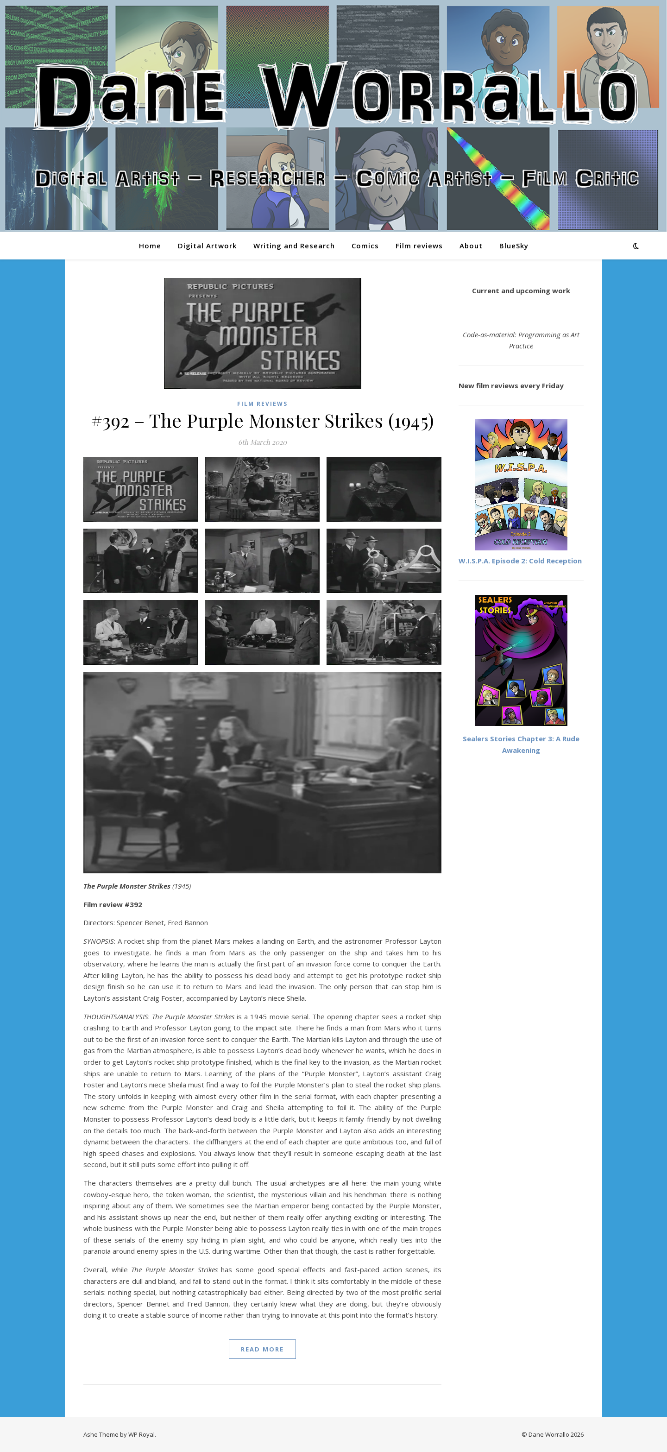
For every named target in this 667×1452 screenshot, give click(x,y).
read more (262, 1349)
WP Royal (141, 1434)
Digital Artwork (207, 245)
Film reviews (419, 245)
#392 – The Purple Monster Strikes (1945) (262, 420)
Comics (365, 245)
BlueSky (514, 245)
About (471, 245)
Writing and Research (294, 245)
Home (150, 245)
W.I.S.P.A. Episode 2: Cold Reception (520, 560)
